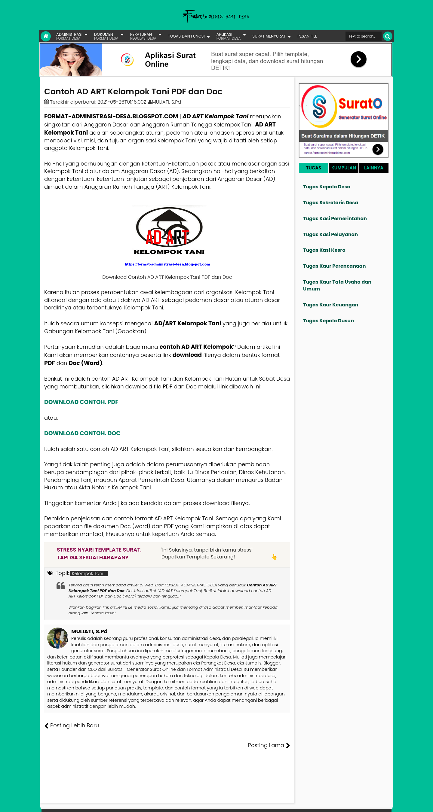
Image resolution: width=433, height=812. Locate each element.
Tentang (278, 803)
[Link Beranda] (46, 36)
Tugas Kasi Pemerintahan (335, 218)
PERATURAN (143, 36)
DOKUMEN (106, 36)
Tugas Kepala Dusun (328, 320)
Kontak (342, 803)
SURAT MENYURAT (269, 36)
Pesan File (321, 803)
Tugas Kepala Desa (326, 186)
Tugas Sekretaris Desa (330, 202)
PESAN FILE (307, 36)
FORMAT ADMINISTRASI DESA (70, 803)
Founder (299, 803)
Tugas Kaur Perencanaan (334, 266)
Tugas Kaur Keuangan (330, 304)
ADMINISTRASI (69, 36)
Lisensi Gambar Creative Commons (225, 803)
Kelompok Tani (87, 573)
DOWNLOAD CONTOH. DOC (82, 433)
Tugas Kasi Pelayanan (330, 234)
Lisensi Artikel (164, 803)
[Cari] (387, 36)
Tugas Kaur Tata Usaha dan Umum (337, 285)
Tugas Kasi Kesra (324, 250)
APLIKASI (228, 36)
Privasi (359, 803)
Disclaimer (380, 803)
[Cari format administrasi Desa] (363, 36)
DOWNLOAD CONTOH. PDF (81, 402)
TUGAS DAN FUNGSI (186, 36)
